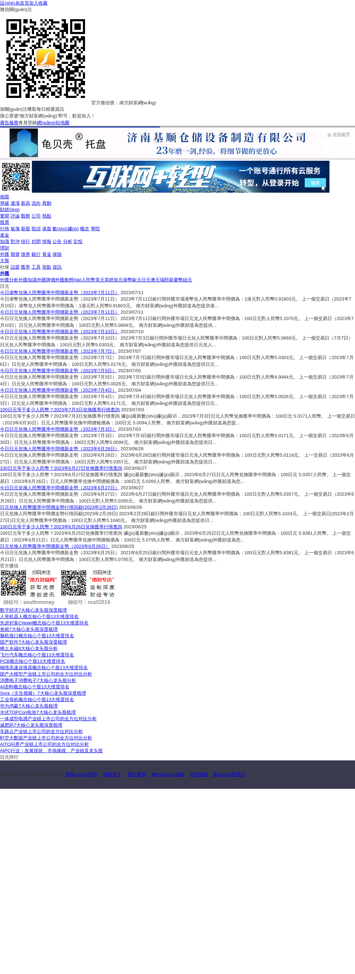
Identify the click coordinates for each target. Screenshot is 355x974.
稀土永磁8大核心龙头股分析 (29, 648)
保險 (57, 254)
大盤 (4, 260)
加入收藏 (38, 3)
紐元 (187, 279)
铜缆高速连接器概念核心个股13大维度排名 (44, 667)
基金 (4, 235)
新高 (25, 203)
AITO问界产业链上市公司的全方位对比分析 (44, 744)
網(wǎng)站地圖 (53, 122)
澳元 (155, 279)
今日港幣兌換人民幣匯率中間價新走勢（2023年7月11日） (59, 292)
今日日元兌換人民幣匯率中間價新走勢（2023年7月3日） (58, 429)
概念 (84, 228)
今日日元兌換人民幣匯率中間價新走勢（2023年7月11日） (59, 312)
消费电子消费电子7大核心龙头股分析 (38, 680)
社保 (4, 267)
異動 (46, 203)
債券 (25, 254)
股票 (4, 222)
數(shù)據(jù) (65, 228)
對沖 (15, 241)
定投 (78, 241)
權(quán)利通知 (229, 774)
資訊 (57, 267)
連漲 (15, 203)
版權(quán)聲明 (81, 774)
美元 (100, 279)
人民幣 (88, 279)
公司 (36, 216)
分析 (67, 241)
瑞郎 (164, 279)
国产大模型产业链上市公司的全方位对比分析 (46, 674)
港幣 (127, 279)
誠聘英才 (112, 774)
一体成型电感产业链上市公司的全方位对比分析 (48, 718)
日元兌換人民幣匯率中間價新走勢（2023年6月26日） (55, 546)
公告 (57, 241)
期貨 (15, 254)
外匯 (4, 254)
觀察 (25, 216)
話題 (15, 267)
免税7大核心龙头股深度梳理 (29, 629)
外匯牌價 (46, 279)
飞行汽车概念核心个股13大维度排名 (37, 654)
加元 (118, 279)
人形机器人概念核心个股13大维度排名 (39, 616)
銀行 (36, 254)
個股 (4, 196)
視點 (46, 267)
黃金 (46, 254)
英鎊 (109, 279)
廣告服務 (9, 122)
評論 (15, 216)
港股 (46, 228)
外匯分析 (9, 279)
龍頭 (36, 228)
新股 (25, 228)
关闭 (349, 163)
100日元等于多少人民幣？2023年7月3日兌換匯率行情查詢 (60, 409)
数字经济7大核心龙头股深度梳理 (33, 610)
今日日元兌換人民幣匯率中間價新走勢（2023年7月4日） (58, 390)
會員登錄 (27, 122)
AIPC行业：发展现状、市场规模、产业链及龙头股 (51, 750)
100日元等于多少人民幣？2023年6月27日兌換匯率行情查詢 (61, 468)
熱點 (46, 216)
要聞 (4, 216)
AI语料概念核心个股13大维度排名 (34, 686)
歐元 (136, 279)
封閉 (36, 241)
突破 (4, 203)
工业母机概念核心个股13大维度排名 (37, 699)
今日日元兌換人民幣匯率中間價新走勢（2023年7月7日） (58, 351)
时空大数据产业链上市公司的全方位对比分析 (46, 738)
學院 (95, 228)
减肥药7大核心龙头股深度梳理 (31, 725)
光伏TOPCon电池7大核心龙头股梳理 (38, 712)
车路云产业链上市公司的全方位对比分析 (41, 731)
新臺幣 (176, 279)
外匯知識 (27, 279)
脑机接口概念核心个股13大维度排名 (37, 635)
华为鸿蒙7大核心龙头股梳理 (29, 706)
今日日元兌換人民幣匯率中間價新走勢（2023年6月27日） (59, 487)
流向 (36, 203)
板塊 (15, 228)
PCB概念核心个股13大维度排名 (32, 661)
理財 (4, 248)
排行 (25, 241)
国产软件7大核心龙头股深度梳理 (33, 642)
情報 (46, 241)
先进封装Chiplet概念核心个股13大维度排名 (44, 623)
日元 (146, 279)
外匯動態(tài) (68, 279)
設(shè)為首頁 (14, 3)
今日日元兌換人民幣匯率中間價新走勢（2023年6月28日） (59, 448)
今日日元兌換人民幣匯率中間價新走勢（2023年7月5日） (58, 370)
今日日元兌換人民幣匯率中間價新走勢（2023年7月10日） (59, 331)
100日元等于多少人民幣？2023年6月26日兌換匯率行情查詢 (61, 526)
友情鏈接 (199, 774)
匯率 (25, 267)
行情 (4, 228)
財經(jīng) (10, 209)
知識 (4, 241)
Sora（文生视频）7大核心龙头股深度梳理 (43, 693)
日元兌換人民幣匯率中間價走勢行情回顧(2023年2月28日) (59, 507)
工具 (36, 267)
